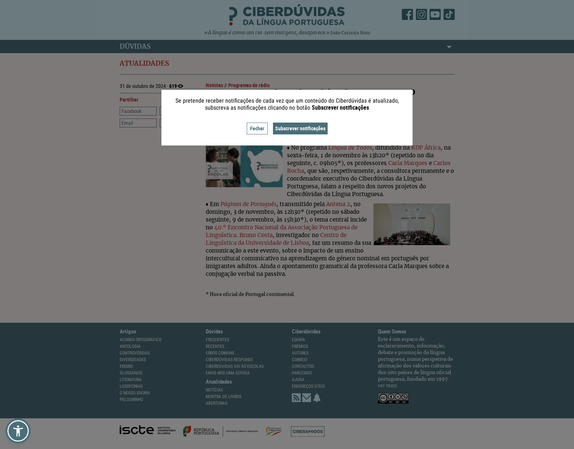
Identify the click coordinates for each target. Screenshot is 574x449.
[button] (18, 431)
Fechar (257, 128)
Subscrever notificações (300, 128)
